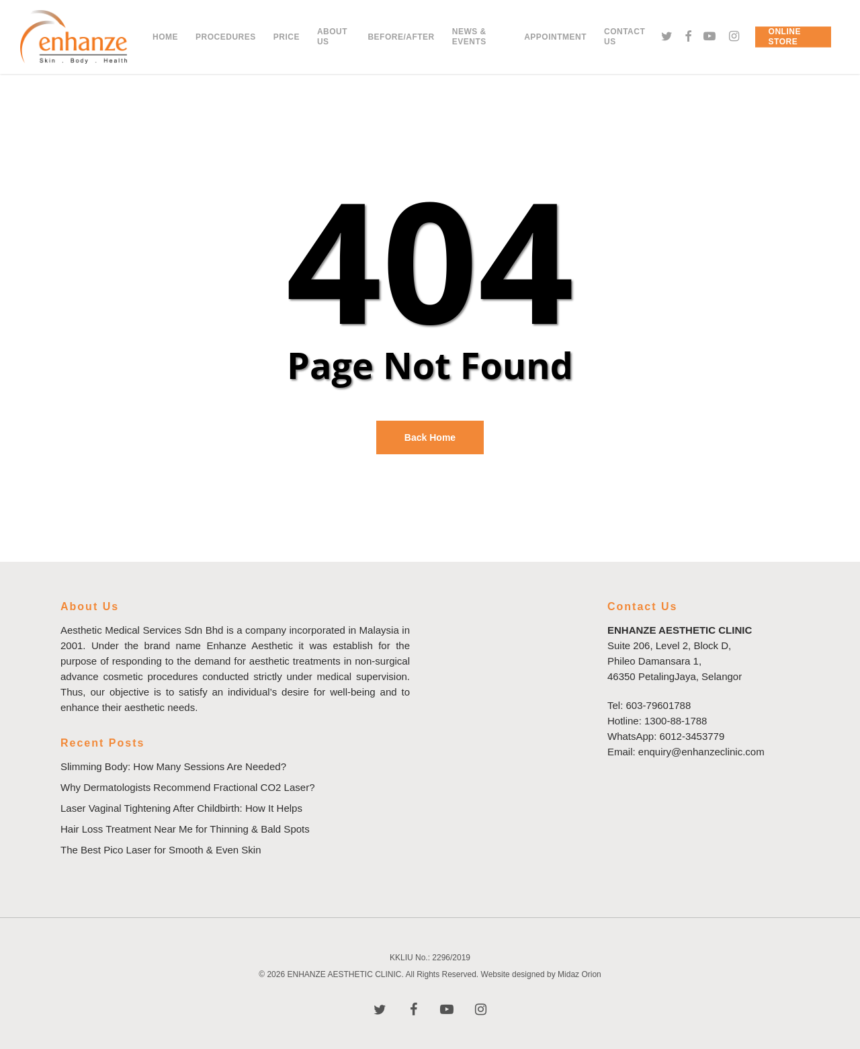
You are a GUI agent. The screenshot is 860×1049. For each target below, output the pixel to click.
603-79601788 (658, 705)
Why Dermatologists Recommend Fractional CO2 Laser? (187, 787)
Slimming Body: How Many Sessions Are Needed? (173, 766)
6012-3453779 (692, 736)
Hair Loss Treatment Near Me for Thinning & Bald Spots (185, 829)
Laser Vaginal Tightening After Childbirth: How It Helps (181, 808)
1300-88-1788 (675, 720)
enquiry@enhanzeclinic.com (701, 751)
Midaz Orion (579, 974)
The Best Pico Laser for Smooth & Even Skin (160, 849)
